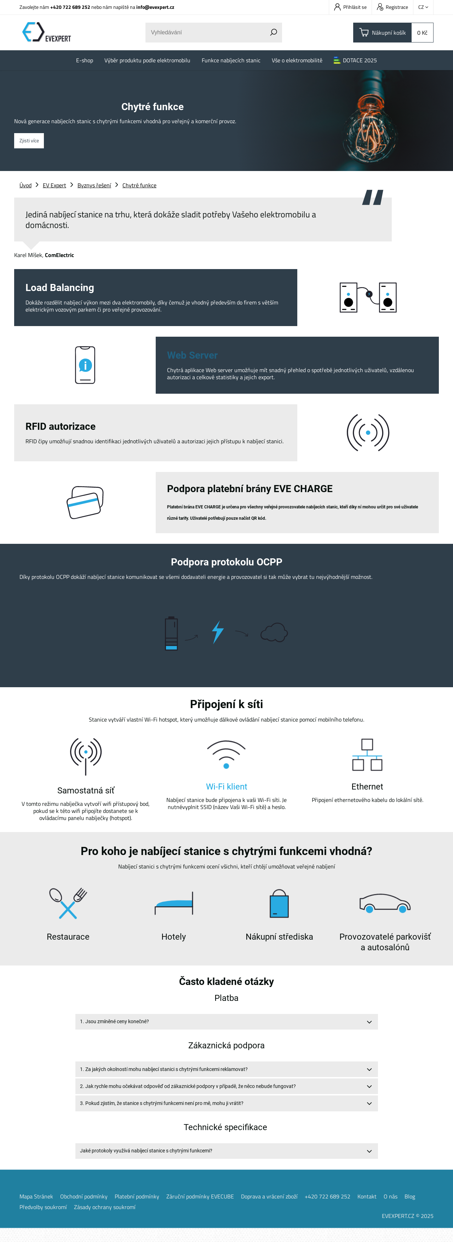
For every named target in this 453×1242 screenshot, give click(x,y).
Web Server (192, 355)
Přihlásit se (350, 7)
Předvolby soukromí (43, 1220)
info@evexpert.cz (155, 7)
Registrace (392, 7)
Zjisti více (31, 140)
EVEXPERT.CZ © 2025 (408, 1229)
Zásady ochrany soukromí (105, 1220)
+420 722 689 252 (70, 7)
